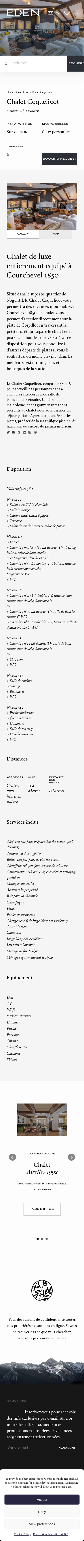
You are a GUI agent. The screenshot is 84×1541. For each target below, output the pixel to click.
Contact (50, 13)
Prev (12, 1157)
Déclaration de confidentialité (50, 1534)
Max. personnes (55, 124)
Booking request (60, 159)
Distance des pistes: (56, 780)
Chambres (15, 147)
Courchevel (22, 92)
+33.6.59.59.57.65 (58, 13)
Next (71, 206)
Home (10, 92)
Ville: (32, 777)
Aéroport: (15, 777)
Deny (42, 1512)
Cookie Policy (22, 1534)
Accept (42, 1499)
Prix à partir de (19, 124)
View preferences (42, 1524)
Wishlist (67, 13)
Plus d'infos (42, 1209)
